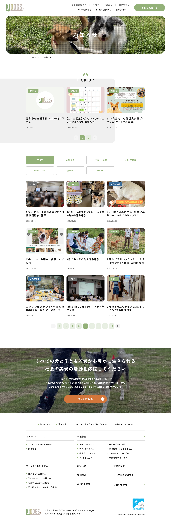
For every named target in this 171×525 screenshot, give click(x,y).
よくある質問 (83, 484)
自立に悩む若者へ (79, 5)
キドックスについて (36, 436)
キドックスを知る (79, 9)
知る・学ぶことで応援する (39, 478)
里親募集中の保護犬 (118, 458)
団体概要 (32, 449)
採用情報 (82, 475)
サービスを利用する (100, 9)
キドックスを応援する (37, 465)
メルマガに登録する (123, 475)
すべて (40, 160)
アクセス (96, 5)
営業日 (70, 170)
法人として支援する (37, 473)
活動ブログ (119, 465)
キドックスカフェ (86, 449)
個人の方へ (45, 424)
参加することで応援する (39, 482)
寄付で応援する (85, 399)
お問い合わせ (124, 5)
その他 (100, 170)
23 (111, 326)
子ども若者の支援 (117, 444)
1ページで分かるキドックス (40, 444)
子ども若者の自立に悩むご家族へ (91, 424)
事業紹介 (82, 436)
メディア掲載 (130, 160)
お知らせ (108, 5)
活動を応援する (121, 9)
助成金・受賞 (40, 170)
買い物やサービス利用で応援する (43, 487)
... (66, 326)
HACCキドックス (86, 444)
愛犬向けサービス (87, 453)
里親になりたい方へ (124, 424)
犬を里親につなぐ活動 (119, 453)
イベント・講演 (100, 160)
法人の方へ (63, 424)
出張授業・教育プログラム (120, 449)
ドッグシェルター (86, 458)
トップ (36, 57)
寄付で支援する (150, 7)
